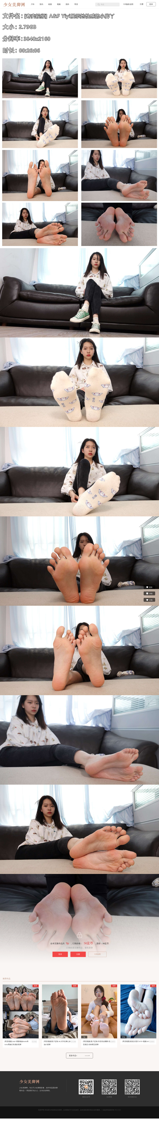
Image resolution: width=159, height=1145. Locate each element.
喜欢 (149, 587)
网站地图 (118, 1110)
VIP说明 (97, 954)
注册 (141, 4)
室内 (41, 4)
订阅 (149, 600)
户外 (32, 4)
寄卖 (76, 4)
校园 (50, 4)
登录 (151, 4)
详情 (149, 593)
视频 (59, 4)
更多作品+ (73, 1056)
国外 (67, 4)
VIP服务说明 (128, 4)
